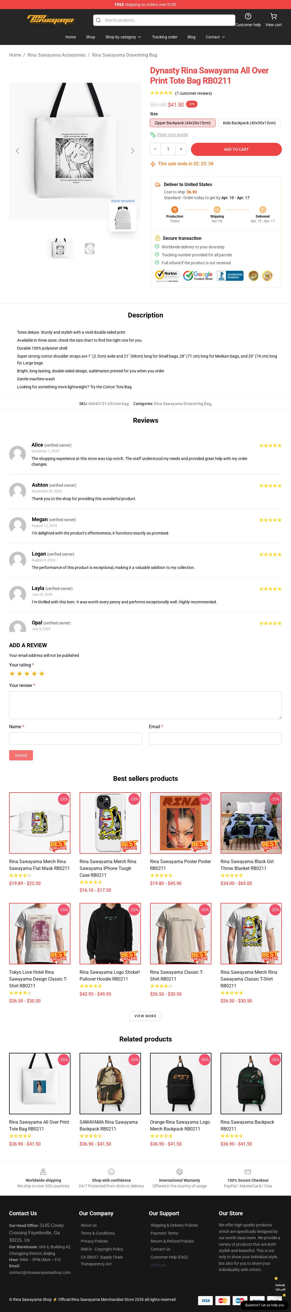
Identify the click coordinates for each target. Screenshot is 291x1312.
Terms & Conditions (98, 1233)
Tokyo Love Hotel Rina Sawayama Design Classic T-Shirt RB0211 (38, 979)
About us (89, 1225)
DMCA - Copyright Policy (102, 1249)
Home (15, 55)
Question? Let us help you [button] (264, 1305)
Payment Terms (164, 1233)
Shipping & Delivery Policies (174, 1225)
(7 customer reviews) (193, 93)
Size (154, 114)
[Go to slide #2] (89, 248)
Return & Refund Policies (172, 1241)
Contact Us (160, 1249)
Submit (21, 755)
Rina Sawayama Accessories (57, 55)
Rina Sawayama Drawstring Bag (124, 55)
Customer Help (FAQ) (169, 1257)
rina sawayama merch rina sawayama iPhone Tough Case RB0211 (108, 868)
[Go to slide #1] (60, 248)
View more (145, 1016)
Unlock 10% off (280, 1287)
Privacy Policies (94, 1241)
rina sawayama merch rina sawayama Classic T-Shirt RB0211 (249, 979)
